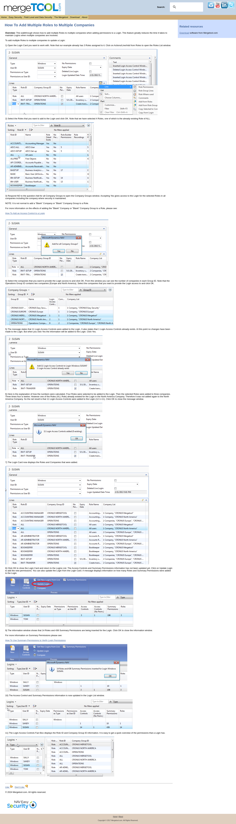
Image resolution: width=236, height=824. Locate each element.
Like (9, 787)
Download (75, 17)
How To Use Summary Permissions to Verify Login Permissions (35, 640)
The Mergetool (61, 17)
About (84, 17)
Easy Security (15, 17)
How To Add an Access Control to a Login (25, 213)
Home (4, 17)
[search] (186, 7)
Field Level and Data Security (38, 17)
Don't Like (21, 787)
